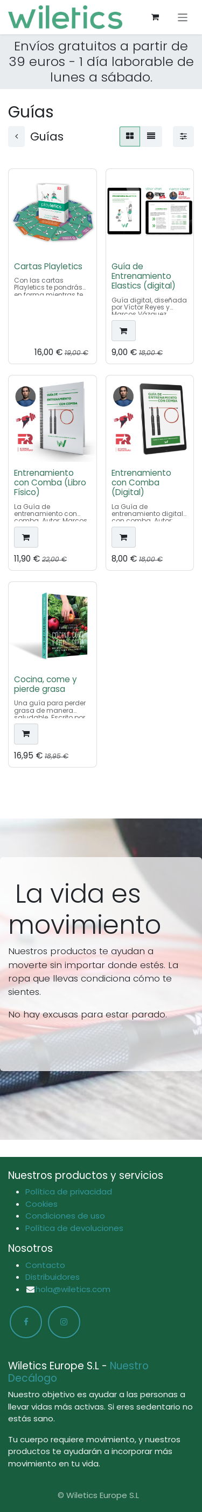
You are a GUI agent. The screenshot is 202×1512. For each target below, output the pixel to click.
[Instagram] (64, 1322)
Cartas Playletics (48, 265)
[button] (124, 330)
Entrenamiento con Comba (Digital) (141, 482)
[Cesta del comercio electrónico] (155, 17)
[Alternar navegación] (182, 16)
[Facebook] (26, 1322)
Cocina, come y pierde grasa (45, 684)
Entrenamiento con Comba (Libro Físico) (50, 482)
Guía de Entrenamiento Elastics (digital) (144, 275)
